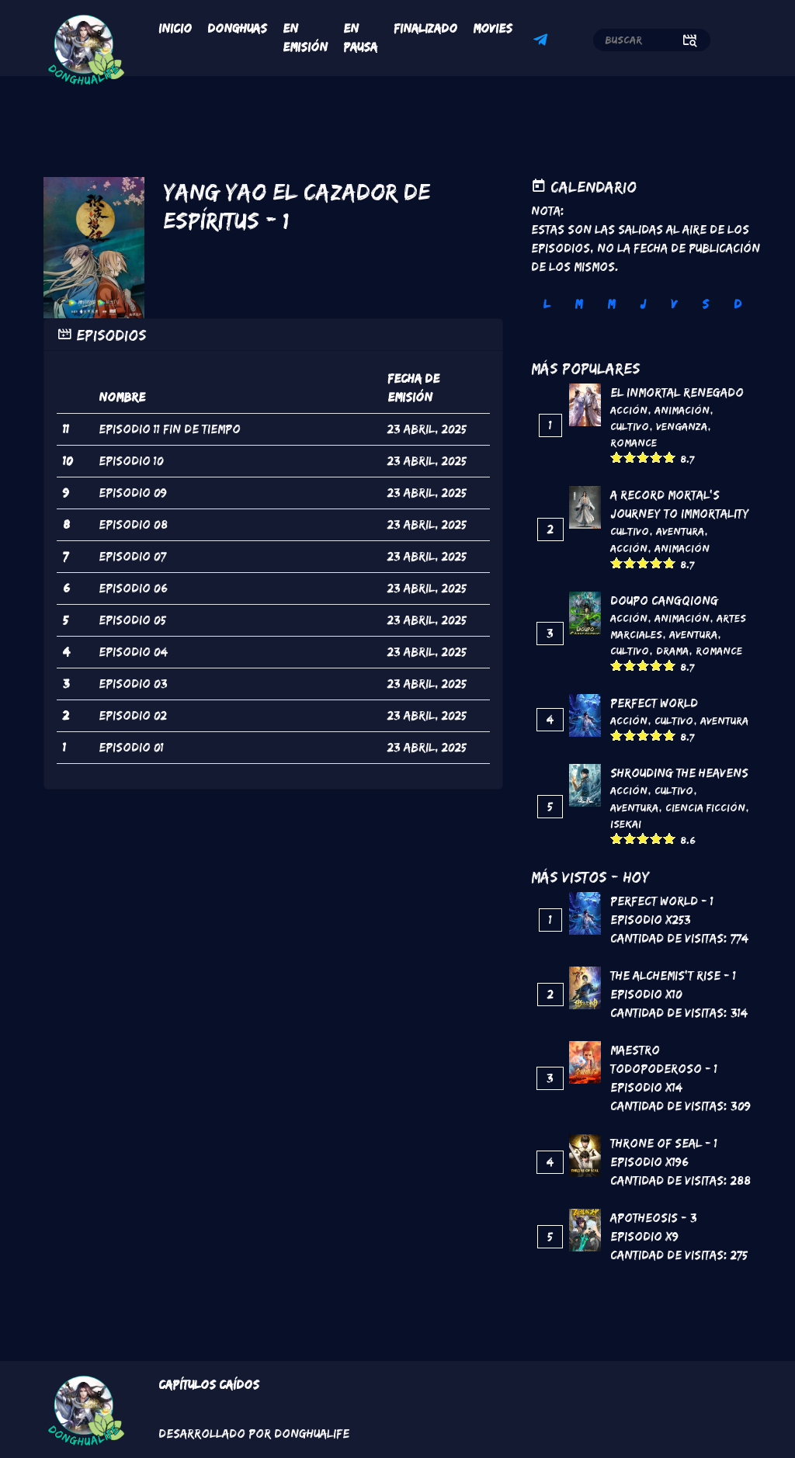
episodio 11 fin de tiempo (170, 429)
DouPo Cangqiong (664, 600)
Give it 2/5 (630, 457)
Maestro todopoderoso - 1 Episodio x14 (663, 1068)
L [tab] (546, 304)
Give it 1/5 (616, 457)
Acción (628, 410)
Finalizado (425, 28)
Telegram (542, 42)
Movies (492, 28)
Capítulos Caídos (208, 1384)
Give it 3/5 (643, 457)
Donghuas (237, 28)
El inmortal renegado (677, 392)
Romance (633, 442)
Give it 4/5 (656, 457)
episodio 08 (133, 524)
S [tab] (705, 304)
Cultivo (629, 426)
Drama (672, 650)
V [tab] (674, 304)
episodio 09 (133, 492)
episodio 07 (132, 556)
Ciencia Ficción (705, 807)
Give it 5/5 (669, 457)
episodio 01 (131, 747)
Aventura (680, 531)
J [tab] (643, 304)
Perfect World (654, 703)
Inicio (175, 28)
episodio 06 (133, 588)
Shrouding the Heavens (679, 772)
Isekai (625, 824)
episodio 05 (132, 620)
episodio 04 (133, 651)
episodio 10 (131, 460)
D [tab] (737, 304)
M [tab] (578, 304)
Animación (682, 410)
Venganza (681, 426)
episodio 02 (133, 715)
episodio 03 (133, 683)
